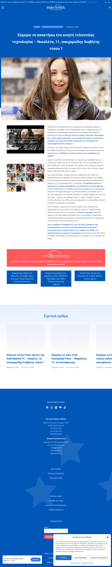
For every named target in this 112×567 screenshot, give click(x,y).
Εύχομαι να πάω (13, 367)
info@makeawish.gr (56, 434)
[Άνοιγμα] (3, 7)
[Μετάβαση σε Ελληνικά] (109, 2)
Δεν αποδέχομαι (80, 558)
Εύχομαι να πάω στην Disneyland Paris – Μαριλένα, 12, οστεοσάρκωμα (69, 358)
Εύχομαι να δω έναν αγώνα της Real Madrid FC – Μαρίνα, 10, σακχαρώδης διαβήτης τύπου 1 (26, 358)
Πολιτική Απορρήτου (87, 563)
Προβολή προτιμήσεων (99, 558)
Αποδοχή (63, 558)
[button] (108, 537)
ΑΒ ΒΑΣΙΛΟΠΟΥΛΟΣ (45, 261)
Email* (46, 527)
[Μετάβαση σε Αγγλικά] (106, 2)
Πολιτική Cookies (75, 563)
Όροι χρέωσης (92, 2)
